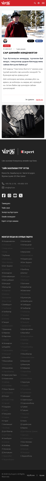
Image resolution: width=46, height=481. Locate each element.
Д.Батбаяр (6, 269)
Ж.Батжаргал (7, 273)
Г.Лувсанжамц (7, 350)
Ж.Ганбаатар (25, 308)
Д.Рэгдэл (5, 396)
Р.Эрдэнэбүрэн (8, 460)
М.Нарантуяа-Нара (9, 375)
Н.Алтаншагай (26, 245)
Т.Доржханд (6, 329)
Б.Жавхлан (6, 333)
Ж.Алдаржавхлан (8, 241)
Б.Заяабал (24, 340)
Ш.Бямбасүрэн (26, 301)
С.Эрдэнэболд (26, 456)
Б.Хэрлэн (24, 428)
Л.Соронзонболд (27, 403)
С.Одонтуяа (25, 382)
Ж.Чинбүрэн (7, 438)
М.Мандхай (6, 354)
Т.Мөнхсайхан (7, 361)
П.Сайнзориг (25, 396)
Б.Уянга (23, 421)
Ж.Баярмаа (6, 291)
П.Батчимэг (24, 284)
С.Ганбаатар (6, 308)
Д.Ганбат (5, 315)
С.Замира (5, 340)
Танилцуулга (6, 203)
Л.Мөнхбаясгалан (27, 357)
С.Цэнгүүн (24, 435)
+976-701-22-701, (9, 183)
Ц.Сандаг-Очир (8, 400)
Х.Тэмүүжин (6, 414)
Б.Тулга (5, 410)
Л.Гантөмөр (25, 319)
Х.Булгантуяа (25, 298)
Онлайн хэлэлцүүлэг (8, 216)
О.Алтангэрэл (25, 241)
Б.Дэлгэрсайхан (26, 329)
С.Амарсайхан (7, 248)
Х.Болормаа (25, 294)
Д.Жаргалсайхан (26, 336)
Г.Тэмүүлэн (24, 414)
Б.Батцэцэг (6, 284)
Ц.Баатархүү (6, 259)
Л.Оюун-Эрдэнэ (8, 389)
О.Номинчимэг (7, 379)
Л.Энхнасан (6, 449)
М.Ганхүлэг (24, 322)
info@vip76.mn (8, 187)
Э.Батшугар (6, 287)
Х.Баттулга (24, 280)
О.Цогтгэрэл (6, 435)
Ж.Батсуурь (25, 276)
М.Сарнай (5, 403)
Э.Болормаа (6, 298)
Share (39, 41)
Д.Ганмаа (5, 319)
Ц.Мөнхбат (6, 357)
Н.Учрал (5, 421)
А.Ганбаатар (6, 312)
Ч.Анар (4, 252)
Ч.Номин (23, 375)
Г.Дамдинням (25, 326)
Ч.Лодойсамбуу (26, 347)
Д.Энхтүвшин (7, 452)
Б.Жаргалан (6, 336)
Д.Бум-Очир (6, 301)
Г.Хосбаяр (6, 428)
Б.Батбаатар (25, 266)
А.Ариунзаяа (25, 252)
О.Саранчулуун (26, 400)
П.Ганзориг (24, 315)
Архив (41, 475)
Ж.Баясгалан (25, 291)
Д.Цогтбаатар (7, 431)
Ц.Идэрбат (6, 347)
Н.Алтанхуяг (6, 245)
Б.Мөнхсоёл (25, 361)
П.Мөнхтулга (7, 364)
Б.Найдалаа (25, 368)
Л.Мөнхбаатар (26, 354)
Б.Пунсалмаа (25, 389)
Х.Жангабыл (25, 333)
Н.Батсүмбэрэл (8, 280)
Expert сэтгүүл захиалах (10, 221)
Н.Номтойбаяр (26, 379)
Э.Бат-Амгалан (7, 262)
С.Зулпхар (24, 343)
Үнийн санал (6, 208)
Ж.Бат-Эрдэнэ (26, 262)
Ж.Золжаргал (7, 343)
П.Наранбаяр (25, 372)
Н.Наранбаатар (8, 372)
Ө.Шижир (5, 442)
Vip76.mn (39, 100)
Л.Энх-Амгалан (26, 442)
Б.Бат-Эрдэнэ (7, 266)
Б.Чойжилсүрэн (26, 438)
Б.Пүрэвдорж (25, 393)
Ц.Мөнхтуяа (25, 364)
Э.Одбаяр (5, 382)
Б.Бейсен (5, 294)
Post (30, 41)
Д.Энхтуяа (24, 449)
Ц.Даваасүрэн (7, 326)
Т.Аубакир (6, 255)
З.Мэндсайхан (7, 368)
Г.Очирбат (24, 386)
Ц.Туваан (24, 407)
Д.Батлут (23, 273)
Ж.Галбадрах (25, 305)
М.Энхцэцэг (25, 452)
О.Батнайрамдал (8, 276)
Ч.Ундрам (24, 417)
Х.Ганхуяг (5, 322)
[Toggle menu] (43, 3)
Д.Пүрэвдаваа (7, 393)
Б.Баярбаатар (25, 287)
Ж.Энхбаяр (6, 445)
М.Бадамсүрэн (26, 259)
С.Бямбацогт (7, 305)
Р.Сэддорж (6, 407)
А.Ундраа (5, 417)
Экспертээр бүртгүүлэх (10, 212)
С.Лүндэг (24, 350)
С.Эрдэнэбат (7, 456)
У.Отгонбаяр (7, 386)
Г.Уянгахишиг (7, 424)
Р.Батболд (24, 269)
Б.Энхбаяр (24, 445)
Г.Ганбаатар (25, 312)
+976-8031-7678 (22, 184)
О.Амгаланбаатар (27, 248)
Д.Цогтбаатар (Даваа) (28, 431)
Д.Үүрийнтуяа (25, 424)
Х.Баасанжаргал (26, 255)
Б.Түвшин (24, 410)
